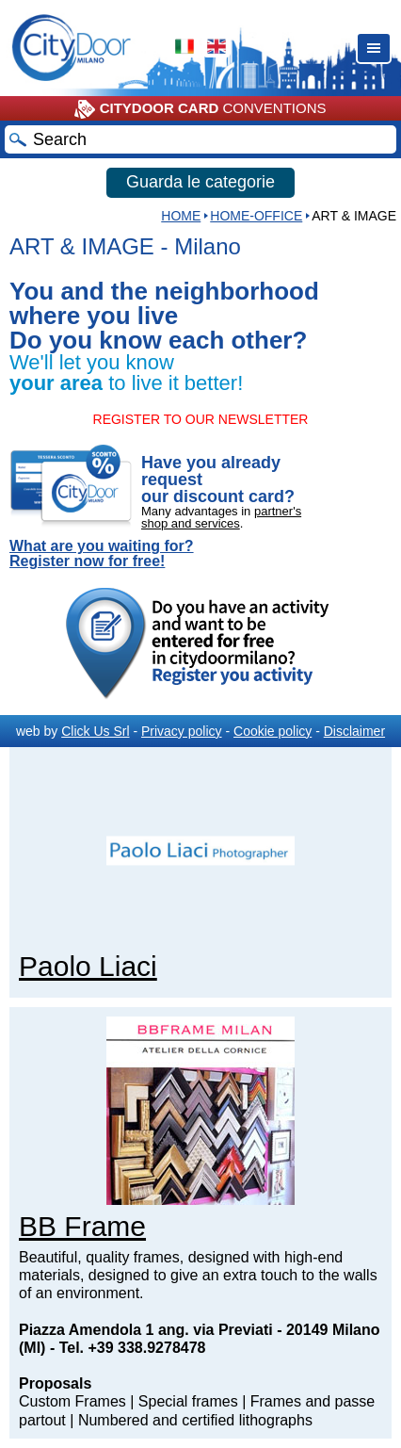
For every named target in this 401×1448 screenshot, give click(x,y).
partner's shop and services (221, 517)
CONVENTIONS (200, 109)
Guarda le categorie (200, 181)
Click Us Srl (95, 731)
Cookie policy (272, 731)
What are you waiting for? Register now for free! (101, 554)
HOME (180, 215)
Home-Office (256, 215)
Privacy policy (181, 731)
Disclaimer (354, 731)
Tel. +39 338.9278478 (132, 1348)
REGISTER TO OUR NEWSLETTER (201, 419)
